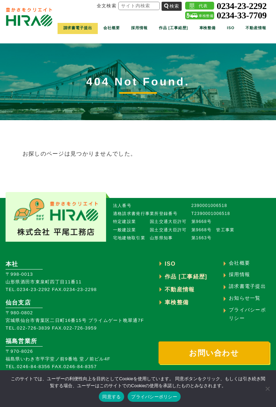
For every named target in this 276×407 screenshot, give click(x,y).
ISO (231, 29)
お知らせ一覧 (245, 298)
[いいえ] (267, 388)
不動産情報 (255, 29)
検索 (171, 7)
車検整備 (207, 29)
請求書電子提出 (77, 29)
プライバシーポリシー (154, 396)
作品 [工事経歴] (173, 29)
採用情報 (139, 29)
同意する (111, 396)
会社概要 (111, 29)
